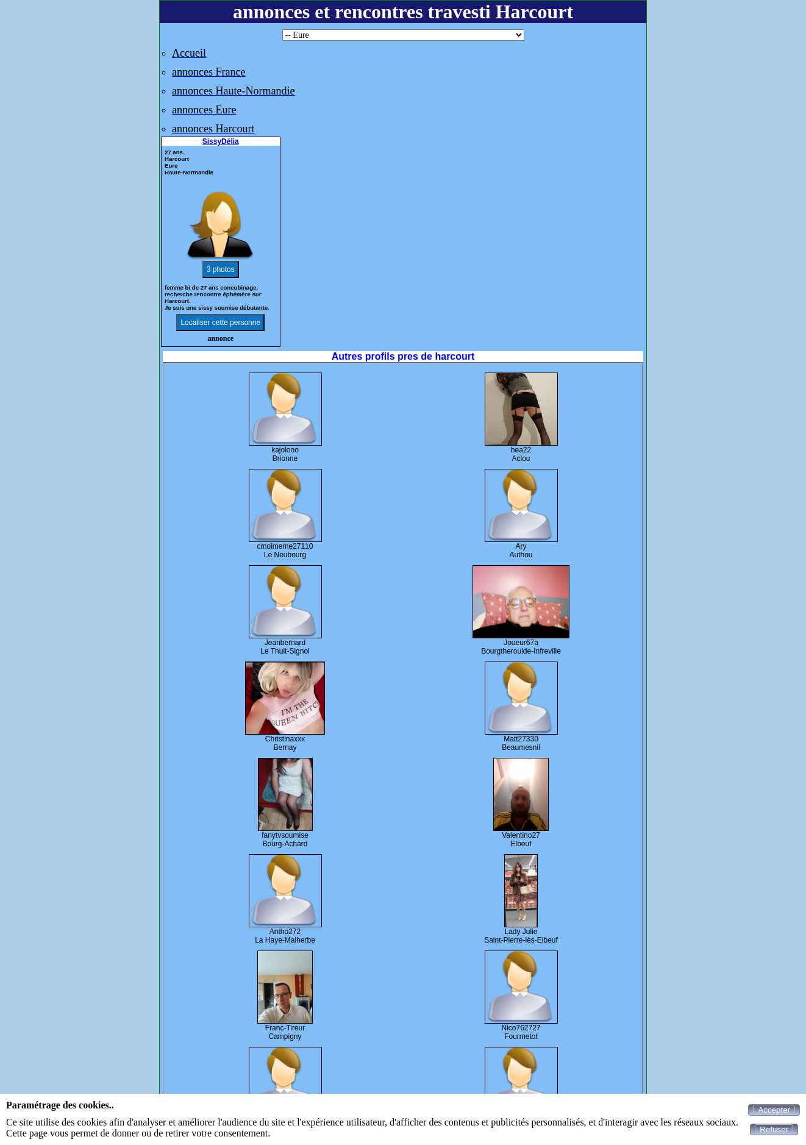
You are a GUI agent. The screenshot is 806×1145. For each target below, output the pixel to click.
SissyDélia (220, 141)
